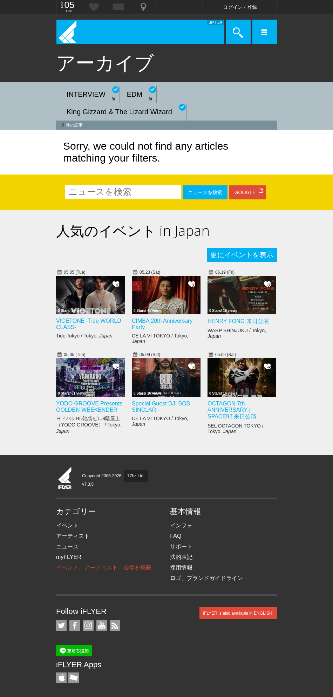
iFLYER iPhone (61, 677)
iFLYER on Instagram (88, 625)
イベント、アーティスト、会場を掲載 (103, 567)
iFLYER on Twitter (61, 625)
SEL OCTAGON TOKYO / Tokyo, (236, 428)
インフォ (181, 525)
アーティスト (73, 536)
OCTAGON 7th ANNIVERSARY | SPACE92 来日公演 (232, 410)
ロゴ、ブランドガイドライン (206, 578)
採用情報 (181, 567)
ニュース (67, 546)
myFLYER (68, 557)
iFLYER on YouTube (101, 625)
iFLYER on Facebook (74, 625)
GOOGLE (245, 192)
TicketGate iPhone (73, 677)
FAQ (175, 536)
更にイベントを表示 (241, 255)
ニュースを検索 (205, 192)
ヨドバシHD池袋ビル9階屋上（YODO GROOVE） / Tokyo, (89, 425)
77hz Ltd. (135, 475)
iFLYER (65, 478)
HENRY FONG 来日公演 (238, 321)
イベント (67, 525)
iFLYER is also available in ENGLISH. (238, 613)
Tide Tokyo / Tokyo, (84, 336)
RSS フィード (115, 625)
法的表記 (181, 557)
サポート (181, 546)
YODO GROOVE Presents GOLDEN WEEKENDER (89, 407)
